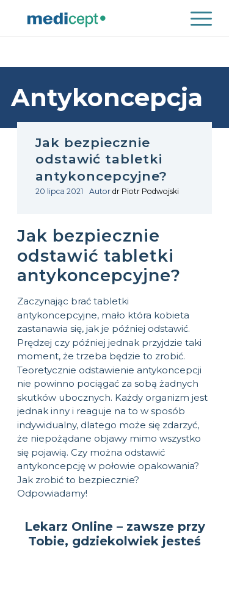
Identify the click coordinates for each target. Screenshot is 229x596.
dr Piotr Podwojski (145, 191)
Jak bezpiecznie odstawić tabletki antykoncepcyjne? (101, 159)
